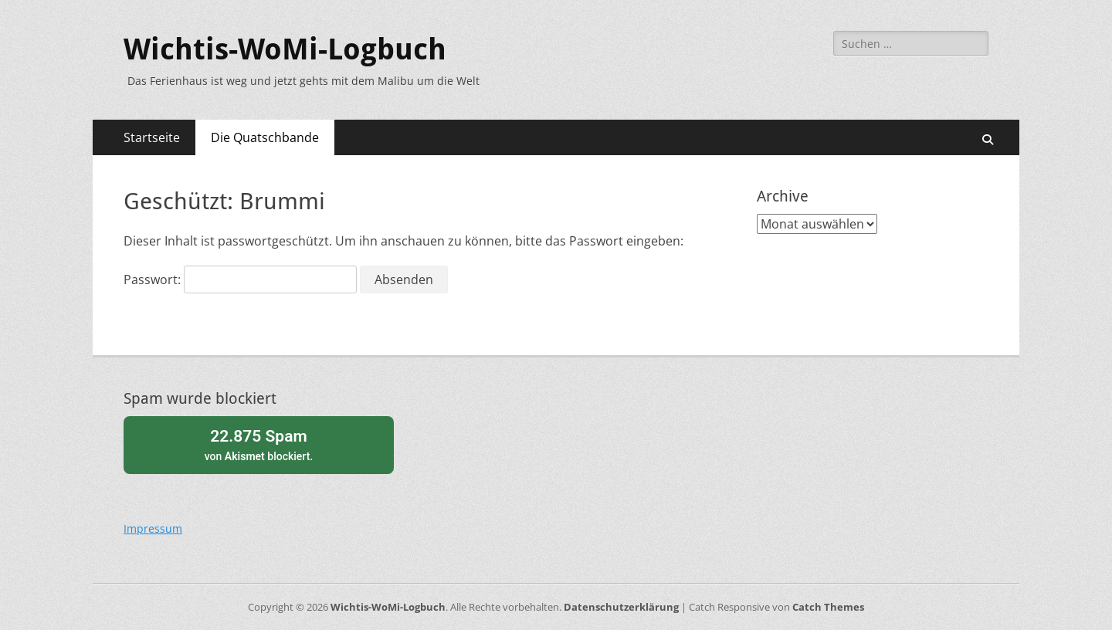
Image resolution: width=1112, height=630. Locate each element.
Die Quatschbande (265, 137)
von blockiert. (259, 443)
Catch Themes (828, 607)
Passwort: (240, 279)
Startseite (152, 137)
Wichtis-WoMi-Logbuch (285, 49)
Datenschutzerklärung (621, 607)
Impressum (153, 528)
